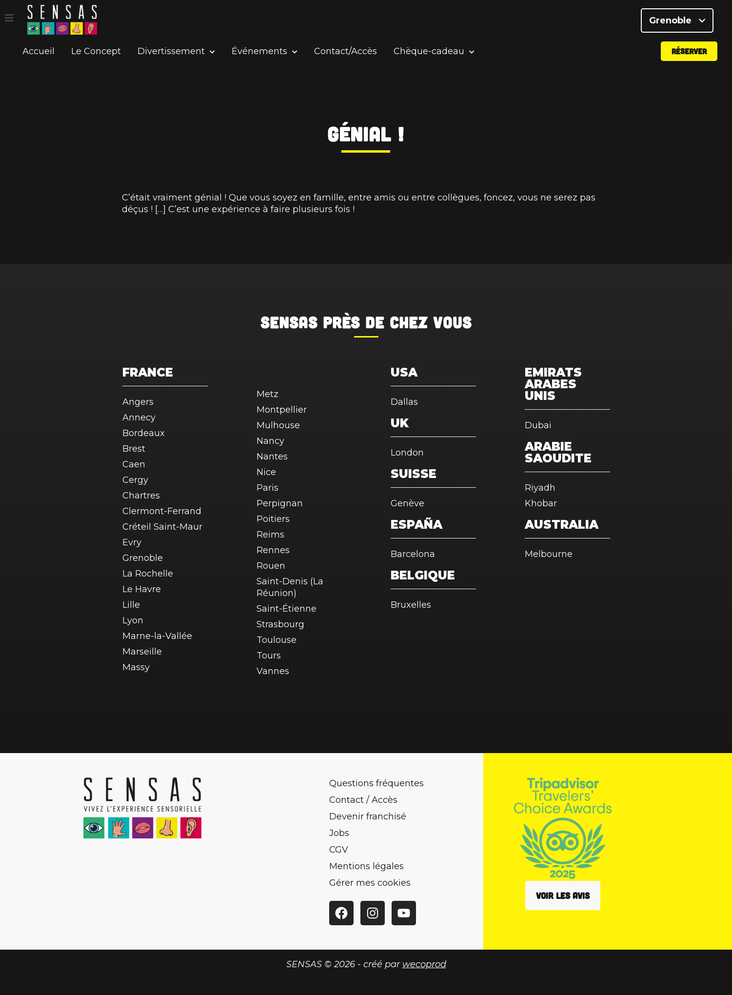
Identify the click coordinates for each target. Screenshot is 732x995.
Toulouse (277, 640)
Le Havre (141, 589)
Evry (131, 542)
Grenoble (677, 24)
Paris (267, 487)
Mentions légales (366, 866)
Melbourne (549, 554)
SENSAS (288, 322)
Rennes (273, 550)
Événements (259, 61)
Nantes (272, 456)
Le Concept (96, 60)
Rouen (271, 565)
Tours (269, 655)
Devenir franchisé (367, 816)
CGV (338, 849)
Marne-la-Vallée (157, 636)
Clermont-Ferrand (161, 511)
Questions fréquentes (376, 783)
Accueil (38, 60)
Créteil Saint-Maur (162, 526)
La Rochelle (147, 573)
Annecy (139, 417)
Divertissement (171, 61)
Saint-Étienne (287, 608)
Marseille (142, 651)
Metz (267, 394)
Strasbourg (280, 624)
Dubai (538, 425)
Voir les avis (563, 895)
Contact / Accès (363, 800)
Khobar (541, 503)
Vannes (273, 671)
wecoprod (424, 964)
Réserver (689, 60)
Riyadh (540, 487)
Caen (133, 464)
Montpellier (282, 409)
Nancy (270, 441)
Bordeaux (143, 433)
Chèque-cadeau (429, 61)
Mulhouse (278, 425)
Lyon (132, 620)
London (407, 452)
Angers (138, 402)
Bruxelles (411, 604)
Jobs (339, 833)
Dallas (404, 402)
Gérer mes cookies (370, 882)
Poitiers (273, 519)
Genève (407, 503)
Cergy (135, 480)
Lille (131, 604)
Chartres (141, 495)
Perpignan (280, 503)
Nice (266, 472)
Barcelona (413, 554)
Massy (136, 667)
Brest (133, 448)
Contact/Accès (345, 60)
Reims (270, 534)
